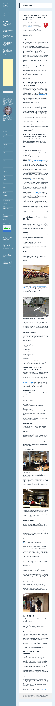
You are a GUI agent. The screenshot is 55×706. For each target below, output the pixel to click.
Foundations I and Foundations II (29, 221)
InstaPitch (24, 542)
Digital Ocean (5, 173)
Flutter (4, 176)
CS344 (4, 158)
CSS (3, 169)
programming (36, 696)
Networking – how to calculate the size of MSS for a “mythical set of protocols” (7, 262)
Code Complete (38, 192)
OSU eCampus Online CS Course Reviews (8, 13)
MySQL (4, 198)
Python (4, 201)
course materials (36, 163)
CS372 (4, 163)
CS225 (4, 149)
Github (4, 184)
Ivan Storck (25, 382)
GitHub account (29, 186)
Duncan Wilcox (5, 248)
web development (6, 217)
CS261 (4, 150)
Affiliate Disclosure (6, 16)
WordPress (37, 152)
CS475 (4, 166)
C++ (3, 141)
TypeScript (5, 214)
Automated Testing (6, 134)
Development (5, 171)
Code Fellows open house (43, 689)
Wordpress (5, 219)
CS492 (4, 168)
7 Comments (44, 696)
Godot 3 (4, 185)
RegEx (4, 206)
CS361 (4, 160)
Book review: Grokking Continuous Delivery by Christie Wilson (8, 36)
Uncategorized (5, 216)
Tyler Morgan (31, 382)
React (4, 205)
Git (3, 182)
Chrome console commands (7, 142)
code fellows (46, 695)
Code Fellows (5, 144)
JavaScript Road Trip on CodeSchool (34, 172)
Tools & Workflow (6, 213)
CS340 (4, 157)
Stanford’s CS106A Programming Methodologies (36, 160)
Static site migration (6, 208)
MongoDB (4, 197)
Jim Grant (4, 123)
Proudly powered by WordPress (27, 703)
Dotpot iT (4, 237)
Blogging (4, 136)
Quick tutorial (5, 203)
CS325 (4, 155)
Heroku (4, 187)
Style (4, 209)
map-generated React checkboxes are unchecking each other (7, 27)
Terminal (4, 211)
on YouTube (28, 163)
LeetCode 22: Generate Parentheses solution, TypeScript (6, 40)
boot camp (42, 695)
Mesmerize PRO (5, 195)
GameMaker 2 (5, 179)
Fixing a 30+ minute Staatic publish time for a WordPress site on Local (7, 24)
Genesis (4, 181)
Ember (4, 174)
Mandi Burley (5, 115)
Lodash (4, 193)
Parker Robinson (5, 244)
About (4, 15)
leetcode (4, 192)
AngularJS (4, 133)
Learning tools (5, 190)
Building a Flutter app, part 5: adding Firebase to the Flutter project (8, 238)
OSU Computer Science (6, 200)
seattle (39, 696)
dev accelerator (25, 696)
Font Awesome (5, 177)
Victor (4, 258)
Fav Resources (5, 11)
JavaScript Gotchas (6, 189)
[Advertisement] (8, 72)
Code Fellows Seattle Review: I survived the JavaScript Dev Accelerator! (35, 17)
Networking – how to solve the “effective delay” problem (7, 266)
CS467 (4, 165)
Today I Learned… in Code (8, 4)
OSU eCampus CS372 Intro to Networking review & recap (7, 242)
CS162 (4, 147)
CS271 (4, 152)
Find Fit (24, 540)
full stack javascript (30, 696)
